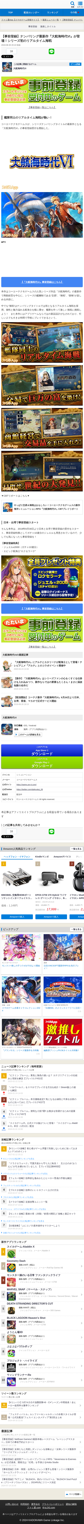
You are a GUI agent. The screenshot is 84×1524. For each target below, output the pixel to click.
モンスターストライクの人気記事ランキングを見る (23, 1221)
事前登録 (32, 26)
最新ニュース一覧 (50, 20)
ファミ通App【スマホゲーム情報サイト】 (20, 20)
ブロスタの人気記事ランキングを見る (18, 1197)
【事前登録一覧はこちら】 (42, 107)
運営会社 (35, 1504)
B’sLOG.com (49, 1507)
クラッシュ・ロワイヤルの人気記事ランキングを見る (24, 1209)
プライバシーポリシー (53, 1504)
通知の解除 (71, 1504)
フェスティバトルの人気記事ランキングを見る (21, 1185)
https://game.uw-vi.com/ (26, 785)
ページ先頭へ (75, 1494)
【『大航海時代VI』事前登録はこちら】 (42, 282)
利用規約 (24, 1504)
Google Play (42, 763)
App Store (42, 751)
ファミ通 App (11, 5)
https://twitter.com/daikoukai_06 (30, 789)
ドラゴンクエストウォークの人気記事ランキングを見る (25, 1174)
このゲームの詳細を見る (29, 734)
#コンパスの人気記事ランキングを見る (18, 1159)
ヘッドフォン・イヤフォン (17, 856)
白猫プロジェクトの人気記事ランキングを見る (21, 1233)
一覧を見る (76, 849)
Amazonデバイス (62, 856)
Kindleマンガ (42, 856)
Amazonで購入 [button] (17, 916)
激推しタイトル (48, 26)
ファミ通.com (34, 1507)
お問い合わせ (12, 1504)
